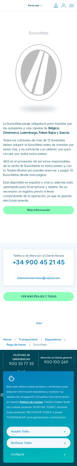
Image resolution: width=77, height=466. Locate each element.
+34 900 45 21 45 (39, 262)
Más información (38, 210)
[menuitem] (56, 362)
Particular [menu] (35, 5)
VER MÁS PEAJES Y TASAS (38, 296)
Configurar (17, 454)
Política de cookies (31, 402)
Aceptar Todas (20, 431)
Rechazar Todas (21, 442)
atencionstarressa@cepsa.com (38, 278)
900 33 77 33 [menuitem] (21, 364)
